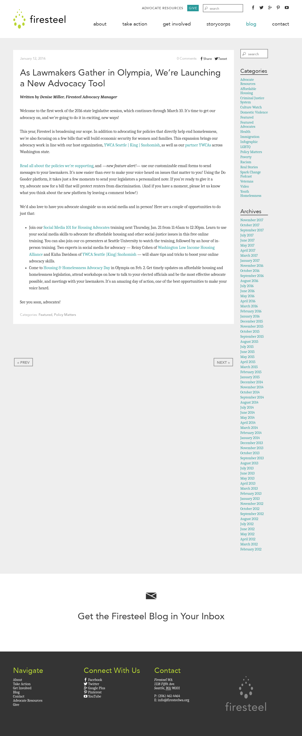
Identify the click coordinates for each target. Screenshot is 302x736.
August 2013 (249, 464)
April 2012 (248, 540)
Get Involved (177, 24)
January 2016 (250, 317)
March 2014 (249, 428)
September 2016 (252, 276)
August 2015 (249, 342)
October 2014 (250, 393)
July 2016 (247, 287)
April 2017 (248, 251)
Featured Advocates (247, 125)
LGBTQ (245, 147)
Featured (45, 315)
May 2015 (247, 357)
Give (193, 8)
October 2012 (249, 509)
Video (244, 187)
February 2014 (251, 433)
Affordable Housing (248, 91)
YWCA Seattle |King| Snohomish (109, 255)
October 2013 (249, 454)
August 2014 (249, 403)
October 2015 (250, 332)
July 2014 (247, 408)
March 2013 (249, 489)
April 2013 (248, 484)
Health (245, 132)
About (99, 24)
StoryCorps (218, 24)
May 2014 (247, 418)
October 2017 (249, 226)
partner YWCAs (198, 145)
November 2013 (251, 449)
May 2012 (247, 535)
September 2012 (252, 514)
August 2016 (249, 281)
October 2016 (249, 271)
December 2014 (251, 383)
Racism (245, 163)
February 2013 (251, 494)
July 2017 (247, 236)
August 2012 (249, 520)
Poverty (246, 158)
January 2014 (250, 438)
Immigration (249, 137)
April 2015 (248, 363)
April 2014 (248, 423)
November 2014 (252, 388)
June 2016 (247, 292)
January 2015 (250, 378)
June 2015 (247, 352)
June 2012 (247, 530)
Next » (223, 363)
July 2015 (247, 347)
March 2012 (249, 545)
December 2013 (251, 444)
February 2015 (251, 373)
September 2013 (252, 459)
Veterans (246, 182)
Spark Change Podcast (250, 175)
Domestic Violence (254, 113)
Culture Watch (251, 108)
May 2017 (247, 246)
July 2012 (247, 525)
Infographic (249, 142)
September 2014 (252, 398)
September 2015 (252, 337)
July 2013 (247, 469)
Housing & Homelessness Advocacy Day (76, 268)
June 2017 (247, 241)
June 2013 (247, 474)
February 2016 (251, 312)
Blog (251, 24)
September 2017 (252, 231)
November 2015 (251, 327)
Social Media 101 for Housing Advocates (76, 228)
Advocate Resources (162, 8)
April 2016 (248, 302)
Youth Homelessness (250, 194)
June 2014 (247, 413)
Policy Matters (65, 315)
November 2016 (251, 266)
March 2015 (249, 368)
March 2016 (249, 307)
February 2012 (251, 550)
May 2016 (247, 297)
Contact (280, 24)
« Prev (23, 363)
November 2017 (251, 221)
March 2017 (249, 256)
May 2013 (247, 479)
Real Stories (249, 168)
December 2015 (251, 322)
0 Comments (186, 59)
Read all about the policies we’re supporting (57, 166)
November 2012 (251, 504)
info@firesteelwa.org (173, 700)
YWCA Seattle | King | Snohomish (132, 145)
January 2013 (250, 499)
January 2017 (250, 261)
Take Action (134, 24)
